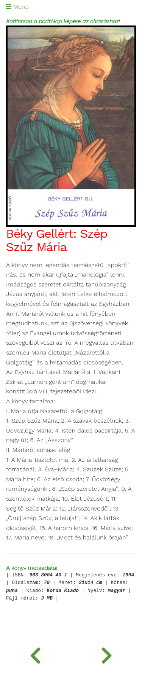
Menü (17, 6)
